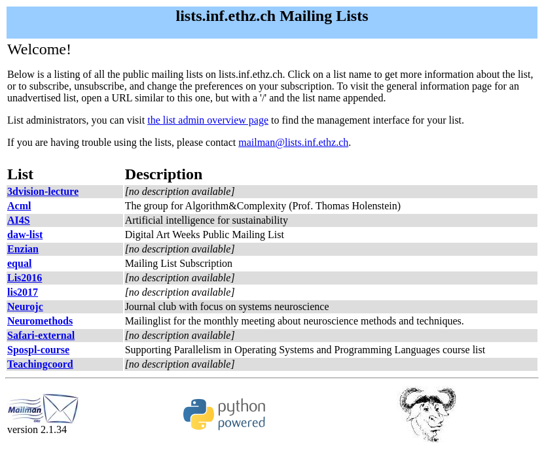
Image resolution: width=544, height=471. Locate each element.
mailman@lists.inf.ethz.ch (293, 142)
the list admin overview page (207, 120)
